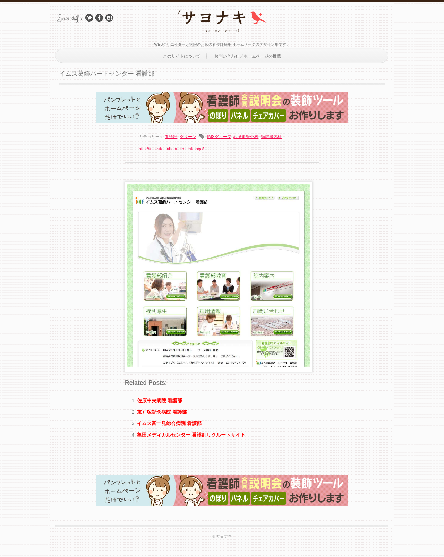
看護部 (171, 136)
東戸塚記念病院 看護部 (162, 412)
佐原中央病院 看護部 (159, 400)
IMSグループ (219, 136)
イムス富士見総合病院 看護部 (169, 423)
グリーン (188, 136)
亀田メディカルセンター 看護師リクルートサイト (191, 435)
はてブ (109, 18)
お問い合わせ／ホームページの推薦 (247, 56)
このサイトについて (181, 56)
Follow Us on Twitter (89, 18)
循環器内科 (271, 136)
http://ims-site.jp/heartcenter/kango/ (171, 148)
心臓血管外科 (245, 136)
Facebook (99, 18)
